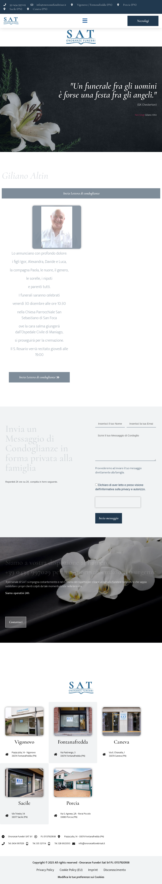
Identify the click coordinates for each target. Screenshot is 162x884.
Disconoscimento (115, 870)
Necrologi (139, 115)
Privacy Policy (45, 870)
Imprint (93, 870)
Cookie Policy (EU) (71, 870)
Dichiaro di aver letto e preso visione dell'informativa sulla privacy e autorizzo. (120, 487)
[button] (3, 662)
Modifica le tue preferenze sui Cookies (81, 877)
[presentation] (118, 502)
